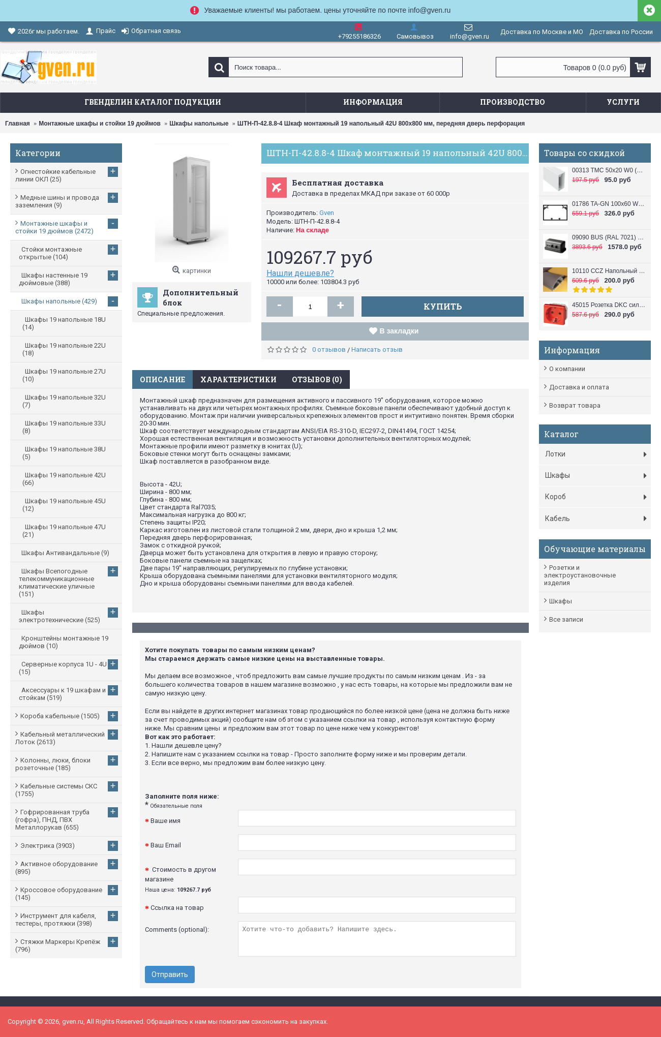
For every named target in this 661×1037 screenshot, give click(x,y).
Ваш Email (166, 845)
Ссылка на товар (177, 907)
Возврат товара (574, 405)
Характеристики (238, 379)
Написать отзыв (377, 349)
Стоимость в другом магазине (180, 879)
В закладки (399, 331)
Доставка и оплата (579, 387)
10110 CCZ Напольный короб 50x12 (609, 270)
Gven (326, 213)
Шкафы (560, 601)
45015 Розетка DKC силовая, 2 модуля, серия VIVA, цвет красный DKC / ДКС (609, 305)
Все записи (566, 619)
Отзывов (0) (317, 379)
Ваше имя (166, 821)
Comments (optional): (177, 929)
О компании (567, 369)
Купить (443, 306)
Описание (162, 379)
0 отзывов (329, 349)
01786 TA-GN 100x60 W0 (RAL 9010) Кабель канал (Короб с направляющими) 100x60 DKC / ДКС (609, 203)
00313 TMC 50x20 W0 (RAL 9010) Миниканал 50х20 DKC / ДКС (609, 170)
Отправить (170, 974)
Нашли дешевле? (300, 273)
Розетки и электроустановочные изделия (580, 575)
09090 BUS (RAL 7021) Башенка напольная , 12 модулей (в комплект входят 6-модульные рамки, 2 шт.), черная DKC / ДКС (609, 237)
